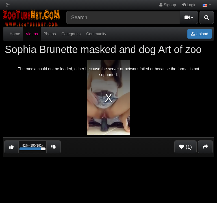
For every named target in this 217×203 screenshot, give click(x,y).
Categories (71, 34)
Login (189, 5)
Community (96, 34)
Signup (167, 5)
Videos (32, 34)
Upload (199, 34)
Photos (50, 34)
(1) (185, 147)
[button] (207, 4)
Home (15, 34)
